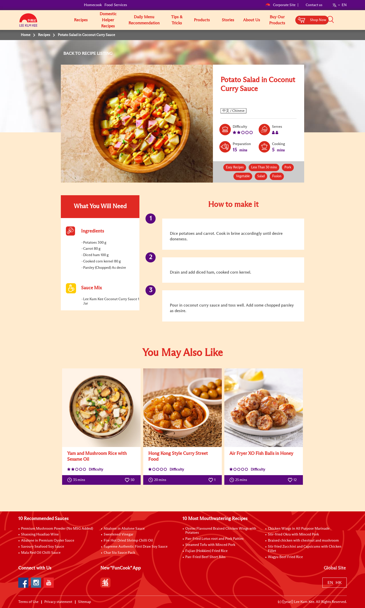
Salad (261, 176)
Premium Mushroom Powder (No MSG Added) (57, 528)
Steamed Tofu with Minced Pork (210, 545)
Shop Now (318, 20)
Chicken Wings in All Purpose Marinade (299, 528)
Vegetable (243, 176)
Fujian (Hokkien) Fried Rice (206, 551)
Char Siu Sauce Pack (119, 553)
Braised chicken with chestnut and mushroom (303, 540)
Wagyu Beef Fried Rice (285, 557)
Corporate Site (280, 5)
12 (292, 480)
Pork (287, 167)
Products (202, 20)
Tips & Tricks (176, 20)
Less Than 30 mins (264, 167)
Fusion (276, 176)
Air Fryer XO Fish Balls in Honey (261, 453)
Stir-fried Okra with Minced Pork (293, 534)
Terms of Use (28, 602)
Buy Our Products (277, 20)
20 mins (158, 480)
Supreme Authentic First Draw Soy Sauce (136, 546)
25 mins (239, 480)
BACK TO (72, 53)
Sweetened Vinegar (118, 534)
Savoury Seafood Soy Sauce (42, 546)
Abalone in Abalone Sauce (124, 528)
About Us (251, 20)
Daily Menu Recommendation (144, 20)
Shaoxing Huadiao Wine (40, 534)
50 (129, 480)
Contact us (314, 5)
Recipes (81, 20)
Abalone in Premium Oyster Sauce (47, 540)
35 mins (77, 480)
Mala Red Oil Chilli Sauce (41, 553)
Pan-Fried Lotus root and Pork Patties (214, 539)
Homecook (93, 5)
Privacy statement (58, 602)
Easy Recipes (235, 167)
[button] (348, 19)
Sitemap (84, 602)
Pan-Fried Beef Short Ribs (205, 557)
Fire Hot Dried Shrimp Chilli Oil (128, 540)
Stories (228, 20)
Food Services (115, 5)
